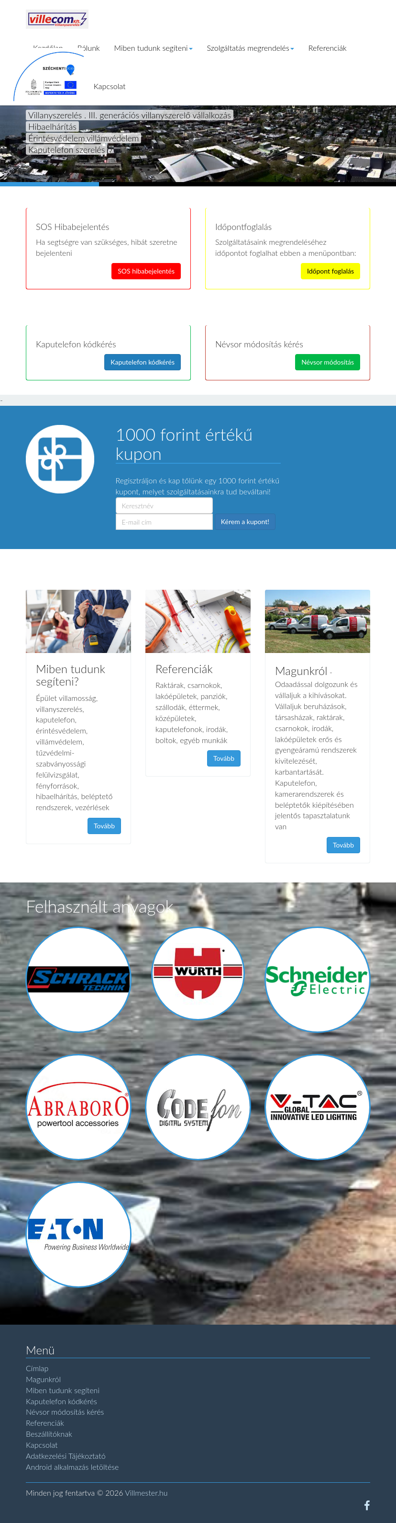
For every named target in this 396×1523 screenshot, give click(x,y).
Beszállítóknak (49, 1433)
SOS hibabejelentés (146, 271)
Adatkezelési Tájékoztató (66, 1455)
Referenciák (327, 47)
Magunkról (43, 1379)
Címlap (37, 1368)
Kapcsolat (110, 86)
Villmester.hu (146, 1492)
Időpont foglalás (330, 271)
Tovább (104, 826)
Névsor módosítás (327, 362)
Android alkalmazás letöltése (72, 1466)
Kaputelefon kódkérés (142, 362)
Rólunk (88, 47)
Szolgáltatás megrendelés (250, 47)
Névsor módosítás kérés (65, 1411)
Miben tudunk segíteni (153, 47)
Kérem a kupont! (245, 521)
